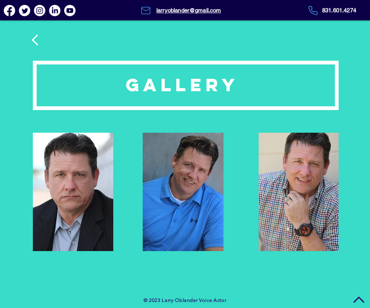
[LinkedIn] (54, 10)
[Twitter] (24, 10)
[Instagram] (39, 10)
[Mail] (146, 10)
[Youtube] (70, 10)
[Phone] (312, 10)
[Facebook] (9, 10)
